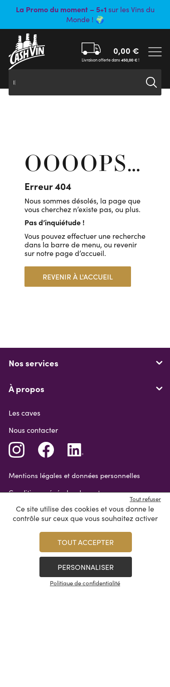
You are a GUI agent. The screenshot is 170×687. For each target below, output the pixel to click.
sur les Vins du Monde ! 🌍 (85, 14)
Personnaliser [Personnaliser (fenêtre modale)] (86, 567)
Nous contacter (33, 430)
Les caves (24, 412)
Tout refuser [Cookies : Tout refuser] (145, 499)
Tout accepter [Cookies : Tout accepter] (86, 542)
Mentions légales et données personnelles (74, 475)
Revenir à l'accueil (78, 276)
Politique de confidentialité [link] (85, 583)
